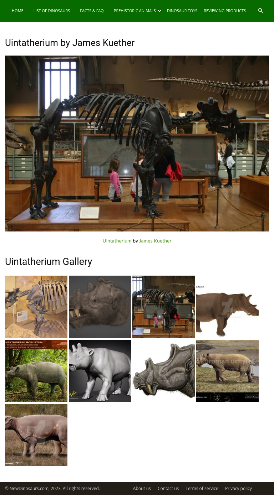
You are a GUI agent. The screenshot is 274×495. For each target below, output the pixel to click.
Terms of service (202, 488)
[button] (260, 10)
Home (18, 10)
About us (142, 488)
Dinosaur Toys (182, 10)
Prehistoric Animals (137, 10)
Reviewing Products (225, 10)
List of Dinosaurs (52, 10)
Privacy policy (238, 488)
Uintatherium (117, 241)
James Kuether (155, 241)
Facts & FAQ (92, 10)
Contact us (168, 488)
